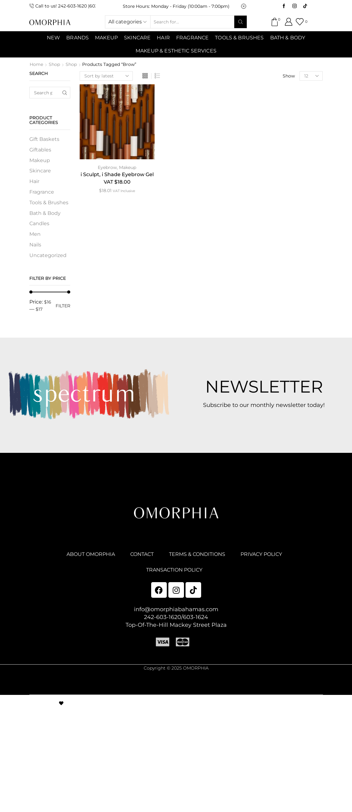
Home (36, 64)
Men (35, 234)
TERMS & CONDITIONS (197, 554)
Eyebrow (107, 167)
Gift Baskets (44, 139)
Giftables (40, 150)
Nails (35, 245)
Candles (39, 223)
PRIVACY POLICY (261, 554)
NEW (53, 38)
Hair (163, 38)
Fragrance (192, 38)
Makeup (127, 167)
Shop (54, 64)
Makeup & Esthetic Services (176, 51)
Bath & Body (287, 38)
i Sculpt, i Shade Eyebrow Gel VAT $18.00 (117, 178)
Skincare (40, 171)
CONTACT (142, 554)
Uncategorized (48, 255)
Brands (77, 38)
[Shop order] (106, 76)
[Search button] (240, 22)
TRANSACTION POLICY (174, 570)
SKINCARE (137, 38)
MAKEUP (106, 38)
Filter (63, 306)
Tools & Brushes (239, 38)
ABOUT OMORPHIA (91, 554)
